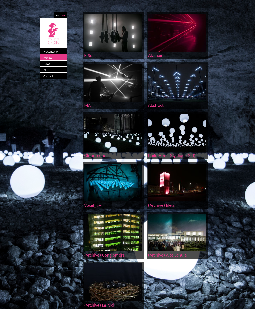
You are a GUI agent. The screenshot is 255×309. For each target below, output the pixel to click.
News (46, 64)
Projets (47, 58)
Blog (46, 70)
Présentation (51, 51)
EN (57, 15)
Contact (48, 76)
